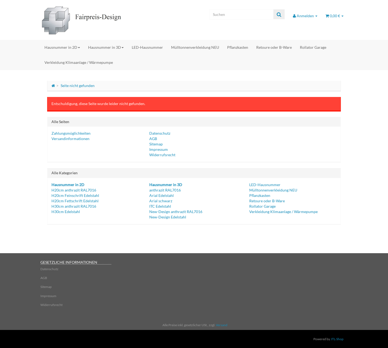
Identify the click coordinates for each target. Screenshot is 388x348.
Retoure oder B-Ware (274, 47)
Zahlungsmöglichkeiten (71, 133)
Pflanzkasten (237, 47)
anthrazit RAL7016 (165, 190)
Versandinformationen (70, 138)
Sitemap (156, 144)
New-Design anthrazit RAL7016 (175, 211)
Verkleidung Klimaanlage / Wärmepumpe (78, 62)
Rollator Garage (313, 47)
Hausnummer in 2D (62, 47)
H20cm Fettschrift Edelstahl (75, 201)
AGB (153, 138)
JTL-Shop (337, 339)
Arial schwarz (160, 201)
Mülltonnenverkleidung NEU (195, 47)
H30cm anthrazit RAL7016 (73, 206)
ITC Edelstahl (160, 206)
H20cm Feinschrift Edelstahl (75, 195)
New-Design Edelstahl (167, 217)
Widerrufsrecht (162, 154)
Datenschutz (159, 133)
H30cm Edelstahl (65, 211)
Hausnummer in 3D (106, 47)
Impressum (158, 149)
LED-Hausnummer (147, 47)
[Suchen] (241, 14)
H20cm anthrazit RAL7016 (73, 190)
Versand (221, 325)
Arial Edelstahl (161, 195)
